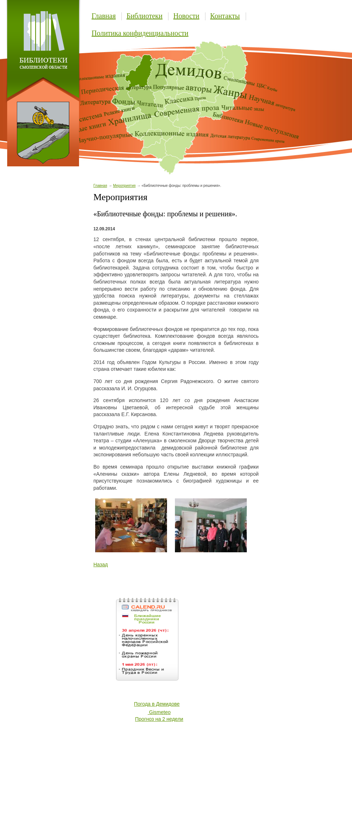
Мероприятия (124, 186)
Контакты (225, 16)
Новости (186, 16)
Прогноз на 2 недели (159, 719)
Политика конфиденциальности (140, 33)
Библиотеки (144, 16)
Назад (100, 564)
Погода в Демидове (157, 704)
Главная (104, 16)
